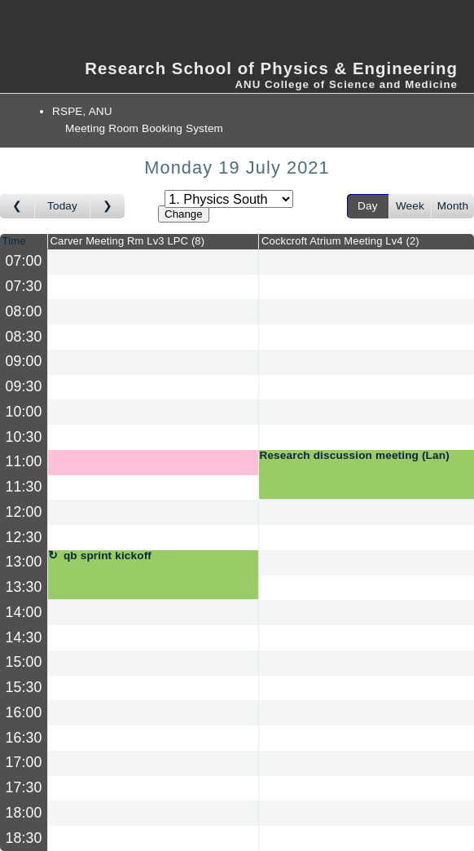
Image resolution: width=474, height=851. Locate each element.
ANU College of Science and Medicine (346, 84)
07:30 (24, 286)
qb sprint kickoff (107, 556)
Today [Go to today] (62, 206)
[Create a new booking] (153, 262)
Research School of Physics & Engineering (271, 68)
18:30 (24, 838)
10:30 (24, 437)
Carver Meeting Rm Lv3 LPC (127, 241)
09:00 (24, 361)
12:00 (24, 512)
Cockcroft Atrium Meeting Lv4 (340, 241)
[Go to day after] (107, 206)
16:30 (24, 738)
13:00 (24, 561)
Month (452, 206)
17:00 (24, 762)
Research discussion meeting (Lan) (354, 455)
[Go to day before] (17, 206)
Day (368, 206)
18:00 (24, 813)
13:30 (24, 587)
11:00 (24, 461)
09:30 (24, 386)
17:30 (24, 787)
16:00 (24, 712)
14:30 (24, 637)
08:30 (24, 336)
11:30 (24, 486)
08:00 (24, 311)
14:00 (24, 612)
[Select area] (229, 199)
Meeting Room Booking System (144, 128)
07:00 (24, 261)
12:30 (24, 537)
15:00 (24, 662)
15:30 (24, 687)
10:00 (24, 411)
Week (410, 206)
